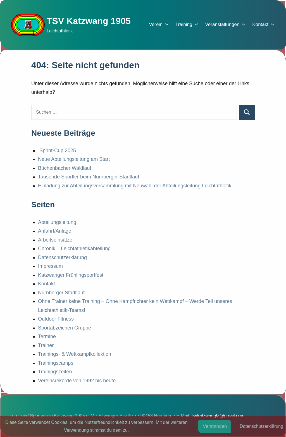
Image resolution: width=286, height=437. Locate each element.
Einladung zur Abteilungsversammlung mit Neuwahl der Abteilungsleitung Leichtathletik (134, 185)
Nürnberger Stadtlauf (61, 292)
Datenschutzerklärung (62, 257)
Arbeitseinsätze (55, 240)
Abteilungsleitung (57, 222)
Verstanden (215, 426)
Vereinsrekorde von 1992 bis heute (77, 380)
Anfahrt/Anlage (54, 231)
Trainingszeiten (55, 371)
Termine (47, 336)
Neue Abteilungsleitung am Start (74, 159)
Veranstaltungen (224, 24)
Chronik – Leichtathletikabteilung (74, 248)
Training (185, 24)
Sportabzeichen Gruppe (64, 328)
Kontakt (262, 24)
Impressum (50, 266)
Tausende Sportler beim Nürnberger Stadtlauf (88, 177)
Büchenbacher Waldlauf (64, 168)
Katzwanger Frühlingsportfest (70, 275)
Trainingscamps (55, 363)
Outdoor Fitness (56, 319)
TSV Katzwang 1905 (89, 21)
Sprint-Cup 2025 (57, 150)
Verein (157, 24)
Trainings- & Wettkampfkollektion (74, 354)
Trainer (46, 345)
